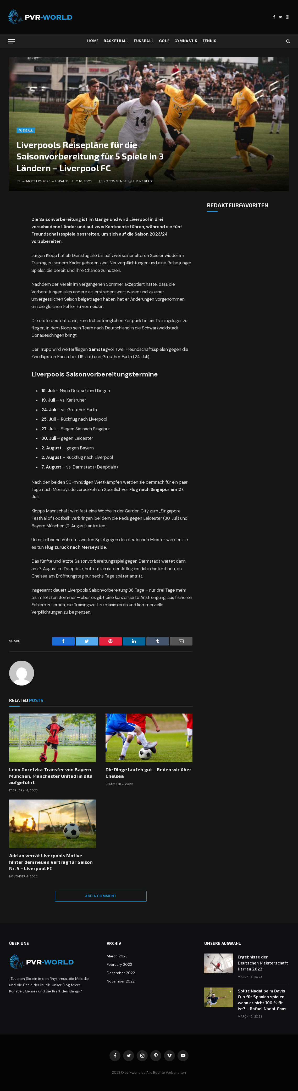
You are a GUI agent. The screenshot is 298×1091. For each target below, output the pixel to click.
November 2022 (121, 981)
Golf (164, 41)
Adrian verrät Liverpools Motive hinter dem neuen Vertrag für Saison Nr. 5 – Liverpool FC (51, 862)
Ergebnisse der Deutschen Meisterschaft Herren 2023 (263, 962)
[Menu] (11, 41)
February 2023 (119, 964)
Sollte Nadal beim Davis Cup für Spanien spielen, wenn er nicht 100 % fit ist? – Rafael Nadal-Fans (262, 999)
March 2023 (117, 956)
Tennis (209, 41)
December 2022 (121, 972)
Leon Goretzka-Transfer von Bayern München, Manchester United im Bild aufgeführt (50, 776)
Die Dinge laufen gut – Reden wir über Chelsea (148, 773)
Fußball (144, 41)
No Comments (112, 181)
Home (93, 41)
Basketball (116, 41)
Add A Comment (100, 896)
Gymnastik (185, 41)
